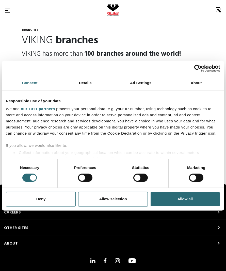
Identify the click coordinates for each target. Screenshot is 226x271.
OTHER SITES (16, 228)
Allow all (185, 199)
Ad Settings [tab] (140, 83)
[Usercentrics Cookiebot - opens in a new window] (198, 68)
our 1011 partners (38, 109)
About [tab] (196, 83)
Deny (41, 199)
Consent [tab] (30, 83)
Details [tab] (85, 83)
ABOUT (11, 243)
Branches (30, 30)
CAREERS (12, 212)
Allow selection (113, 199)
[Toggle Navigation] (7, 10)
